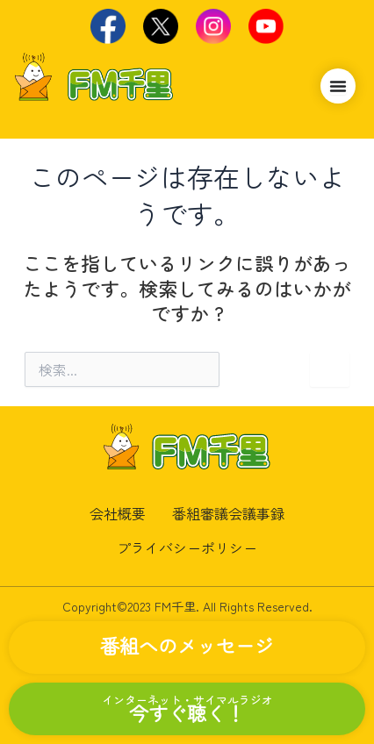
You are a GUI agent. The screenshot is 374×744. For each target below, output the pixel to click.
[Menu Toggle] (338, 86)
